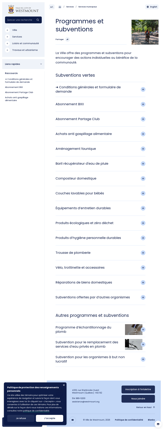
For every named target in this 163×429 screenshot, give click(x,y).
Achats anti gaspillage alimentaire (16, 99)
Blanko (151, 419)
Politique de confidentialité (129, 419)
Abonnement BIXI (14, 87)
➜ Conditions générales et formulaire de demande (19, 80)
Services (70, 7)
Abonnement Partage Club (19, 92)
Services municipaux (87, 7)
